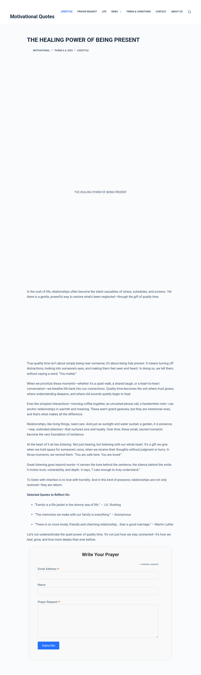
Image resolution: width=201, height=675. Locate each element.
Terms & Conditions (138, 11)
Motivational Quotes (32, 16)
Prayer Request (87, 11)
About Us (177, 11)
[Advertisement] (100, 243)
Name (42, 585)
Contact (161, 11)
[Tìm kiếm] (189, 11)
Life (104, 11)
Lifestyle (66, 11)
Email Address (48, 569)
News (117, 11)
